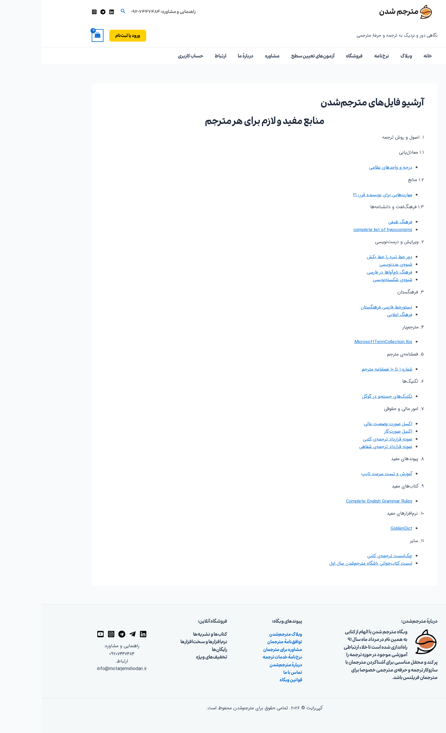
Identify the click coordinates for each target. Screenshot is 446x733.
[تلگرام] (61, 11)
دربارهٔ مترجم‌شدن (243, 665)
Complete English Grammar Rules (337, 501)
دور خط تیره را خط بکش (348, 257)
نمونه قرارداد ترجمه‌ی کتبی (346, 438)
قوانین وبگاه (248, 680)
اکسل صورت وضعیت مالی (346, 423)
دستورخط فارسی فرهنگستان (344, 306)
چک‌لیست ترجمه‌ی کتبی (348, 555)
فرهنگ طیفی (358, 222)
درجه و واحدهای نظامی (348, 167)
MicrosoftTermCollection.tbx (340, 341)
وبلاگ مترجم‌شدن (243, 634)
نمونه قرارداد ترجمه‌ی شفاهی (344, 446)
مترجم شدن (357, 11)
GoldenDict (359, 528)
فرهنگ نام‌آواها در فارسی (347, 272)
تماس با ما (251, 672)
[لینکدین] (70, 11)
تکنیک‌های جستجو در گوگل (345, 396)
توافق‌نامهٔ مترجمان (242, 642)
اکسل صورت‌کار (356, 431)
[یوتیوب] (59, 634)
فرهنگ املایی (358, 314)
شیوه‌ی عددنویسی (354, 264)
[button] (81, 12)
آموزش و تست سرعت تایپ (344, 473)
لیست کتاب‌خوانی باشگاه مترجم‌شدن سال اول (328, 563)
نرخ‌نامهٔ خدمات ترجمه (240, 657)
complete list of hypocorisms (340, 229)
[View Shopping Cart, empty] (56, 35)
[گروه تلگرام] (80, 634)
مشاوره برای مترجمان (240, 649)
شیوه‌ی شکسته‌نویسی (351, 279)
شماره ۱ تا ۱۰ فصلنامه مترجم (345, 369)
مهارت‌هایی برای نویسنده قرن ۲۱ (340, 194)
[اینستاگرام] (52, 11)
